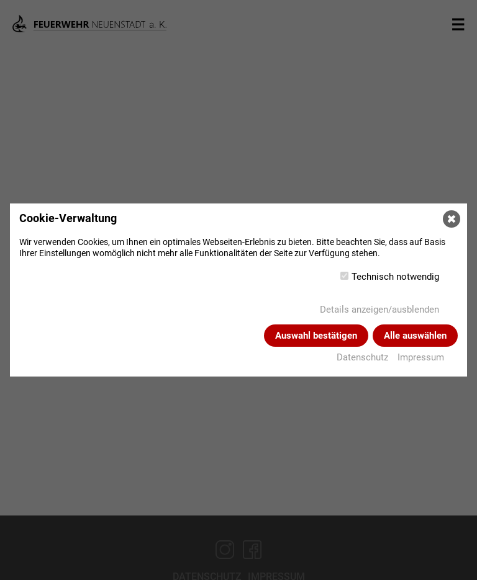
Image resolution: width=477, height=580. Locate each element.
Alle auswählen (415, 335)
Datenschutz (362, 357)
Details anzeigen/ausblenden (379, 309)
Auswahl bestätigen (316, 335)
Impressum (421, 357)
